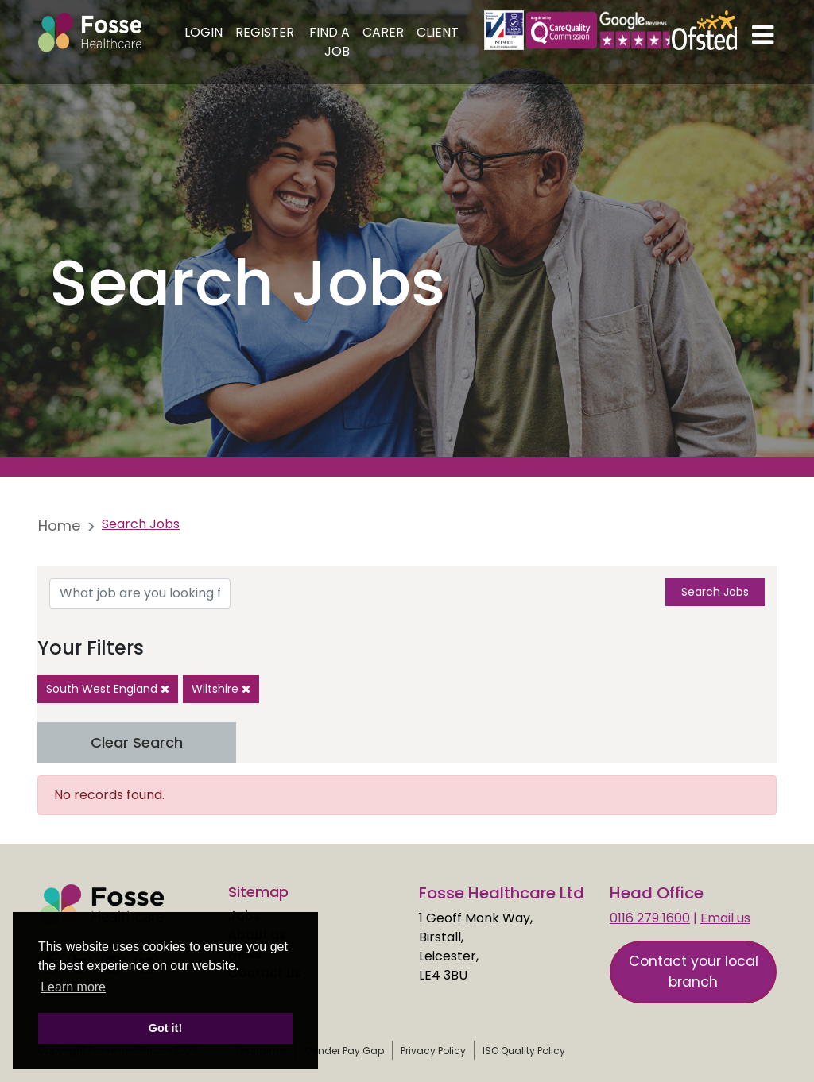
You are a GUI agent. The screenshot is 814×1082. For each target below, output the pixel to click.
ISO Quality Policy (524, 1050)
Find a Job (329, 41)
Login (203, 32)
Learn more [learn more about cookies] (73, 987)
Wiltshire (221, 689)
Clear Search (137, 742)
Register (264, 32)
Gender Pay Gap (344, 1050)
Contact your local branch (693, 971)
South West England (107, 689)
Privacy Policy (433, 1050)
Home (59, 525)
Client (438, 32)
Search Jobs (715, 592)
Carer (383, 32)
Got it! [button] (165, 1028)
